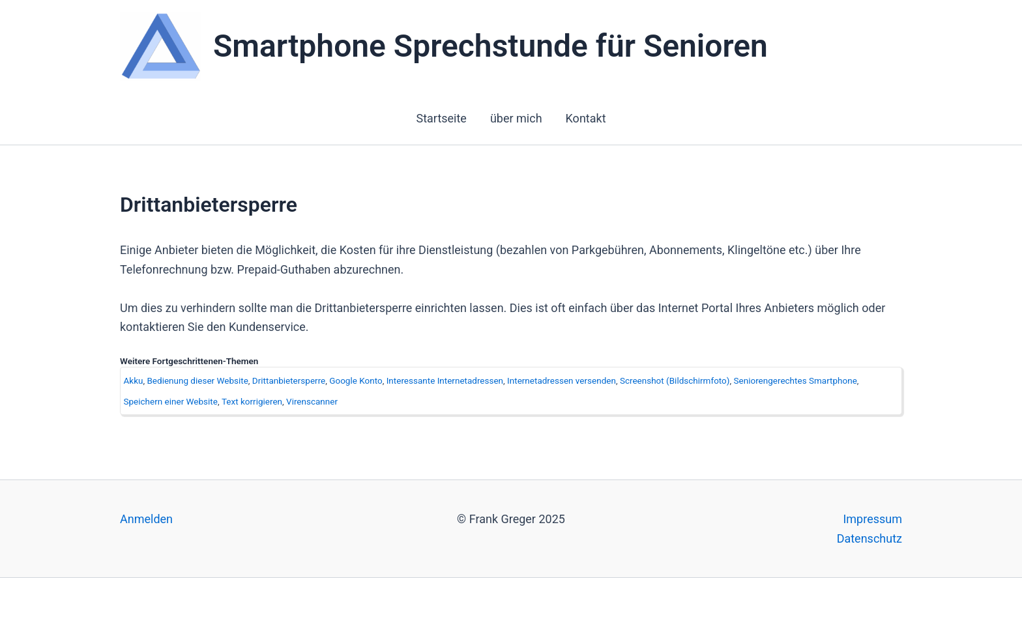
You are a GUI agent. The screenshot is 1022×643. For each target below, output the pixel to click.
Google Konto (355, 380)
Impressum (872, 519)
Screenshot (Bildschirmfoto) (675, 380)
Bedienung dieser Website (197, 380)
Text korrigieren (252, 401)
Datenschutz (869, 538)
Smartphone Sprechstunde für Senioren (490, 45)
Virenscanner (312, 401)
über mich (516, 118)
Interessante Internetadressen (445, 380)
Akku (133, 380)
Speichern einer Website (171, 401)
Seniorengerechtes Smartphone (795, 380)
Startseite (441, 118)
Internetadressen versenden (561, 380)
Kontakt (586, 118)
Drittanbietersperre (288, 380)
